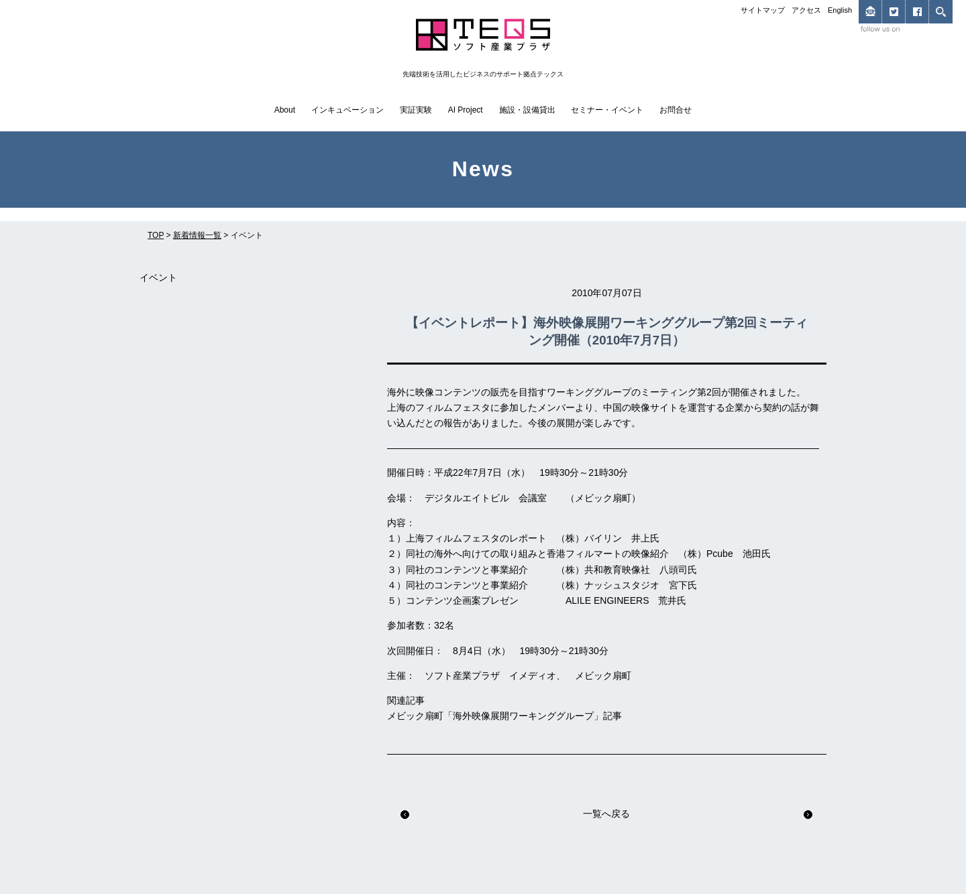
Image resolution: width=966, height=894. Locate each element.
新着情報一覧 (197, 235)
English (840, 10)
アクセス (806, 10)
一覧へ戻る (606, 813)
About (284, 110)
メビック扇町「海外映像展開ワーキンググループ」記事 (504, 715)
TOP (156, 235)
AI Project (465, 110)
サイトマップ (763, 10)
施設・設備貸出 (527, 110)
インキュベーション (347, 110)
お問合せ (675, 110)
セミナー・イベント (607, 110)
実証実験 (416, 110)
